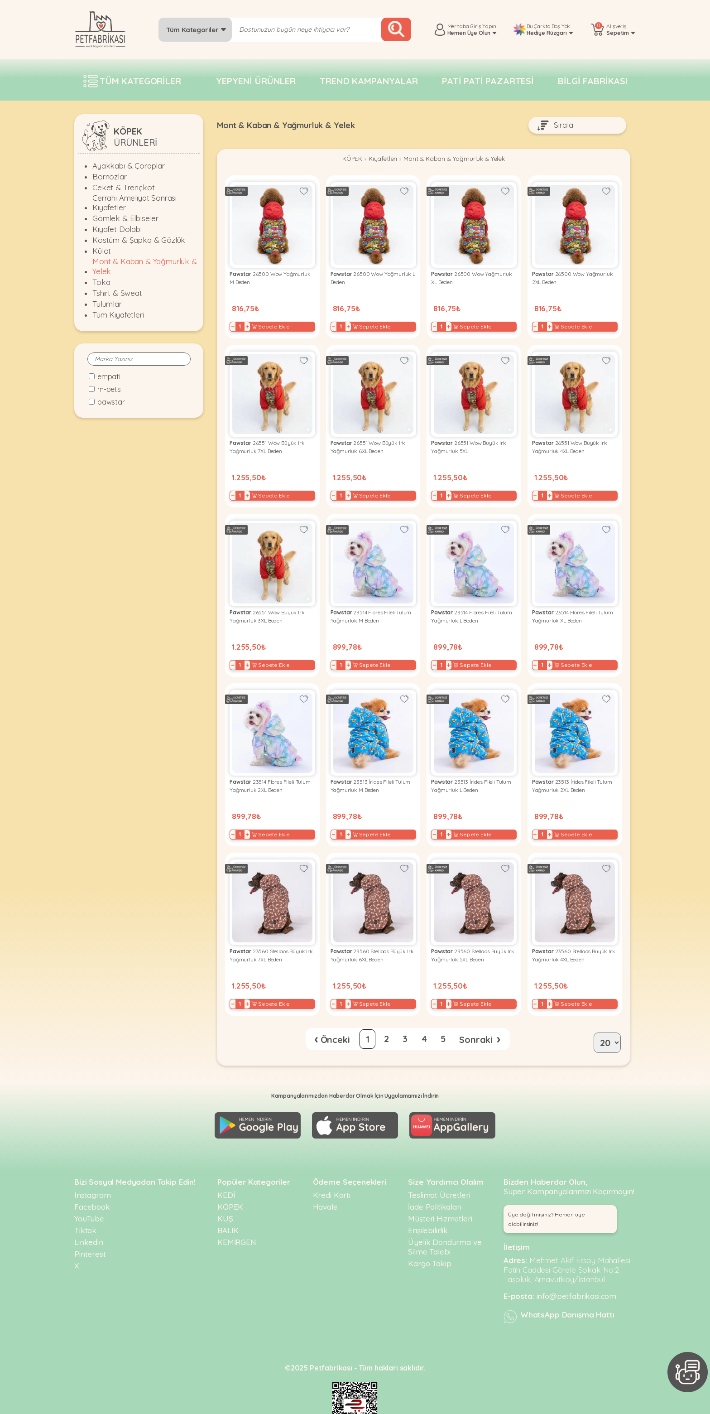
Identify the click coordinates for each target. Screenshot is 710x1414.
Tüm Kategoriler (196, 29)
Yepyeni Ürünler (256, 81)
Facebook (92, 1184)
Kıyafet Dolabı (117, 229)
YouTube (89, 1196)
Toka (101, 282)
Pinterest (90, 1231)
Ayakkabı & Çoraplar (128, 165)
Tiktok (85, 1207)
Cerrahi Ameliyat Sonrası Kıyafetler (134, 202)
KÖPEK (344, 159)
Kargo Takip (429, 1240)
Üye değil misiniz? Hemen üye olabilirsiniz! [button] (546, 1196)
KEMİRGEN (236, 1219)
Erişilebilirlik (428, 1207)
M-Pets (109, 389)
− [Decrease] (235, 323)
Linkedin (88, 1219)
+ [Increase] (249, 323)
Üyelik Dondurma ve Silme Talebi (444, 1224)
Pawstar (111, 401)
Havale (325, 1184)
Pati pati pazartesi (488, 81)
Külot (101, 251)
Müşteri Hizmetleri (440, 1196)
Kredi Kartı (331, 1172)
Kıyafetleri (378, 159)
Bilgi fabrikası (593, 81)
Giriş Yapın (483, 26)
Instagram (92, 1172)
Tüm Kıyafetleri (118, 314)
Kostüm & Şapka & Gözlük (138, 240)
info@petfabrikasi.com (577, 1273)
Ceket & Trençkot (123, 187)
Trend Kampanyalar (368, 81)
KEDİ (226, 1172)
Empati (108, 376)
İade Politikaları (434, 1184)
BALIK (228, 1207)
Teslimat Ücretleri (439, 1172)
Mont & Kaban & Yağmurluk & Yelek (144, 265)
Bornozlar (109, 176)
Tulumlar (107, 304)
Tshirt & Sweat (117, 293)
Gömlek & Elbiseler (125, 218)
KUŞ (225, 1196)
